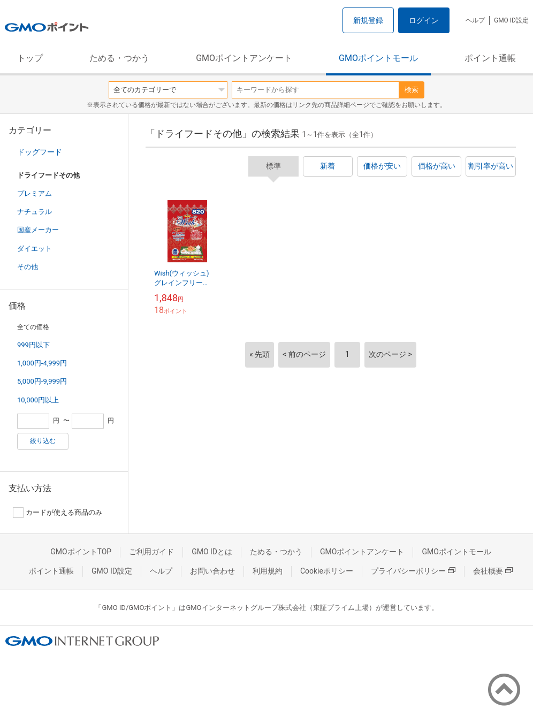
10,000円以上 (38, 400)
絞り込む (43, 441)
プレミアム (34, 193)
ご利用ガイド (151, 551)
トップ (30, 58)
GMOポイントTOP (80, 551)
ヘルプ (475, 20)
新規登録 (368, 20)
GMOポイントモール (378, 58)
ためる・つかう (119, 58)
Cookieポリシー (326, 571)
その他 (27, 267)
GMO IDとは (212, 551)
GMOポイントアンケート (244, 58)
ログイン (424, 20)
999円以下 (33, 345)
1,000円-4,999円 (42, 363)
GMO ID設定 (511, 20)
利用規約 (268, 571)
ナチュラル (34, 212)
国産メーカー (38, 230)
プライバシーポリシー (413, 571)
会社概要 (493, 571)
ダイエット (34, 249)
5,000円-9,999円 (42, 381)
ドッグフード (39, 152)
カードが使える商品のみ (57, 512)
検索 (411, 90)
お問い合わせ (212, 571)
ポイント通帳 (490, 58)
